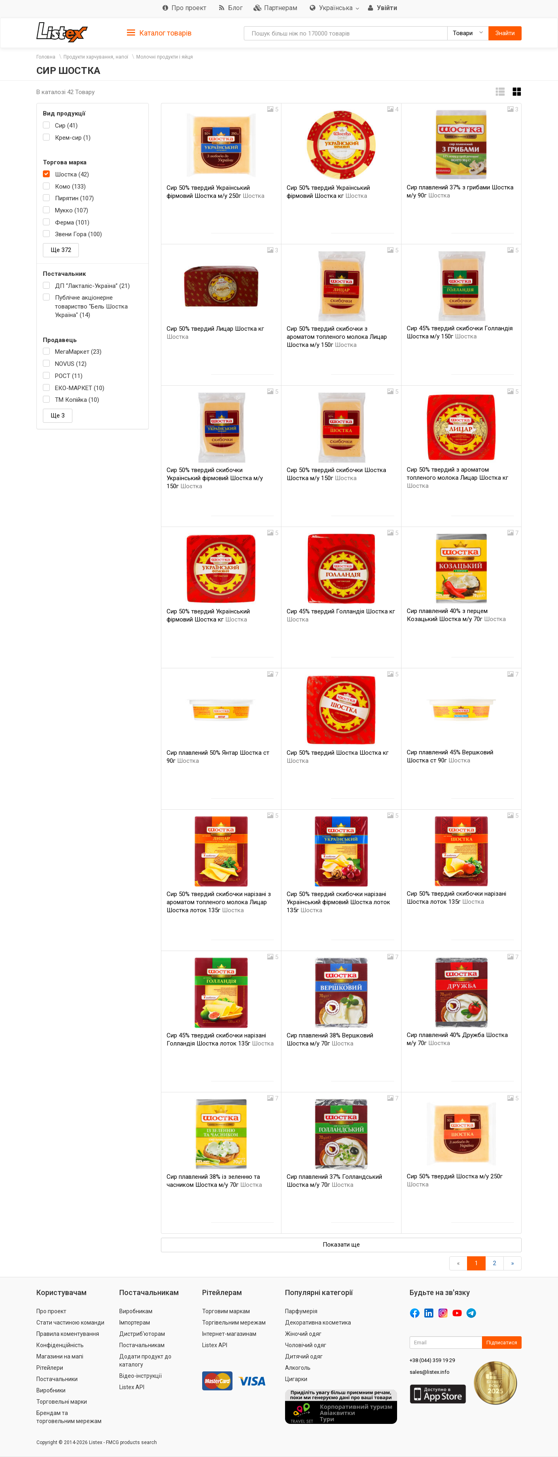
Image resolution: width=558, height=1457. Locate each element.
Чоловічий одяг (305, 1345)
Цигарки (296, 1379)
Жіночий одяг (303, 1334)
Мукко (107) (71, 210)
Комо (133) (70, 186)
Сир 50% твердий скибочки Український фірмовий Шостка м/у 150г (215, 478)
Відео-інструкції (140, 1376)
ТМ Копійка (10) (77, 399)
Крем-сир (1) (73, 137)
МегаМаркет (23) (78, 351)
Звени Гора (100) (78, 234)
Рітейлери (49, 1368)
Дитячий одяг (304, 1356)
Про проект (51, 1311)
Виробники (51, 1390)
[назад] (458, 1263)
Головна (45, 57)
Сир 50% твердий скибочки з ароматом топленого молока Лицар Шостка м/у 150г (337, 337)
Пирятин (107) (74, 198)
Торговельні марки (61, 1401)
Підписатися (501, 1342)
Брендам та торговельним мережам (68, 1417)
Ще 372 (61, 250)
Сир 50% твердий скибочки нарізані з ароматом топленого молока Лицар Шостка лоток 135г (219, 902)
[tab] (159, 32)
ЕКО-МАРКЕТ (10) (79, 388)
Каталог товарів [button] (159, 33)
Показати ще (341, 1244)
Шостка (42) (72, 174)
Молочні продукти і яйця (164, 57)
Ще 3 (58, 415)
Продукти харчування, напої (95, 57)
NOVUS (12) (71, 363)
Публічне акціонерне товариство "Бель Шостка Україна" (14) (91, 306)
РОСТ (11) (68, 376)
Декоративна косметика (318, 1322)
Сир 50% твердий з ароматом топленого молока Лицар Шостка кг (457, 477)
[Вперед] (512, 1263)
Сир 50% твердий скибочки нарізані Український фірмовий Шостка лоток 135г (338, 902)
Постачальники (57, 1379)
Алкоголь (298, 1368)
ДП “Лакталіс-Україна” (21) (92, 286)
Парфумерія (301, 1311)
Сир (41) (66, 125)
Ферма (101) (72, 222)
